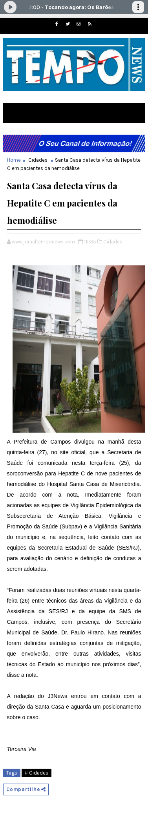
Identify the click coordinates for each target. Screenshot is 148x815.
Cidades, (113, 242)
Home (14, 160)
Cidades (38, 160)
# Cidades (36, 773)
